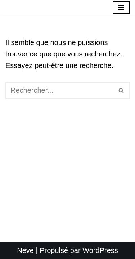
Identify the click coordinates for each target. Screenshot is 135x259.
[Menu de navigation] (121, 7)
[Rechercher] (59, 90)
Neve (25, 250)
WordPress (100, 250)
